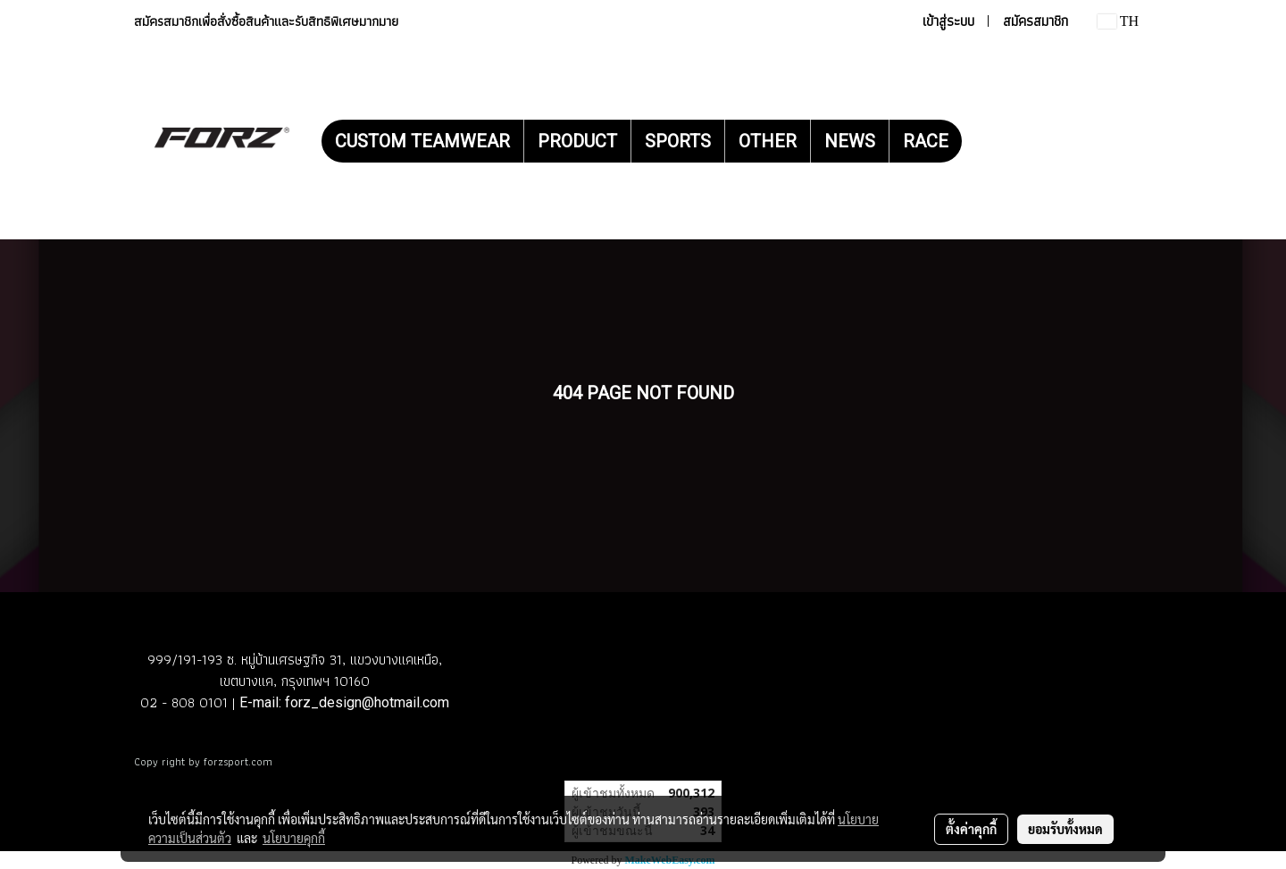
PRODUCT (577, 141)
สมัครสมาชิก (1035, 21)
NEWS (849, 141)
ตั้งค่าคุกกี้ (971, 829)
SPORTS (678, 141)
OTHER (768, 141)
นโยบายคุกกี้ (294, 838)
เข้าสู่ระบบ (948, 21)
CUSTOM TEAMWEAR (422, 141)
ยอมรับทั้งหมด (1065, 829)
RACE (925, 141)
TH (1118, 21)
